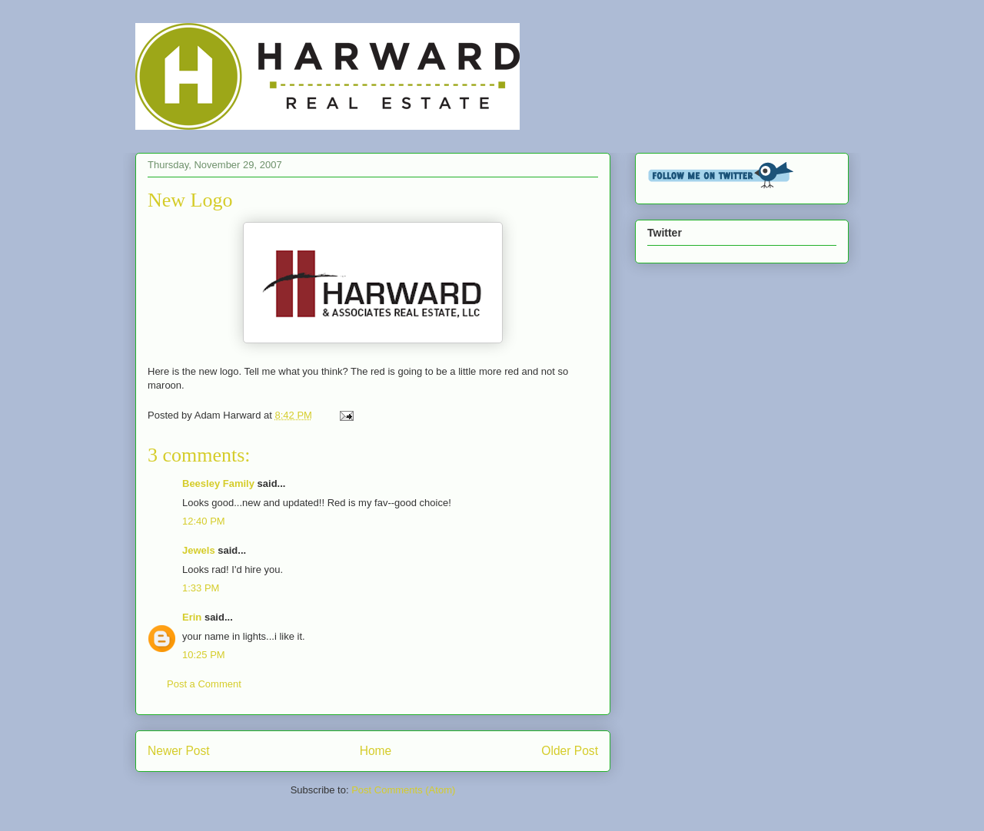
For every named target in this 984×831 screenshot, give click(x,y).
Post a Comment (204, 684)
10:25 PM (203, 654)
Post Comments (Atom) (403, 790)
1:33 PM (200, 588)
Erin (191, 617)
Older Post (569, 750)
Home (376, 750)
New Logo (190, 200)
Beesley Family (218, 483)
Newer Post (179, 750)
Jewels (198, 550)
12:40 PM (203, 521)
